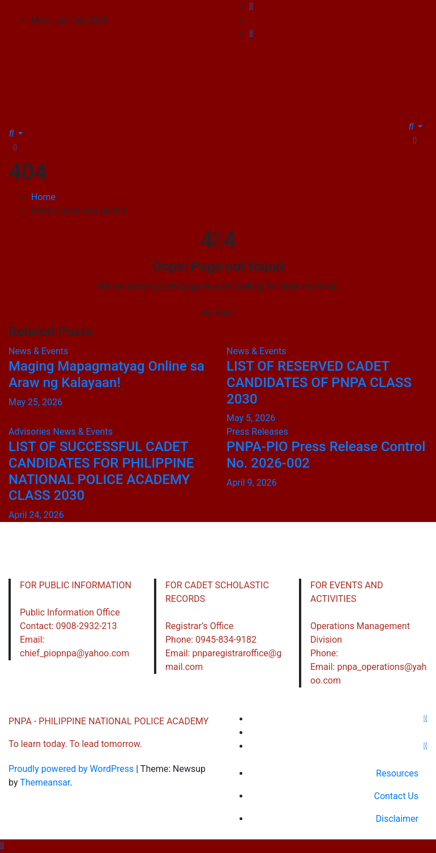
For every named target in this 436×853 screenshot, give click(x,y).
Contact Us (396, 796)
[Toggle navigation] (16, 123)
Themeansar (45, 782)
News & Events (38, 351)
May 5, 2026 (250, 418)
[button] (16, 133)
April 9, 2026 (251, 482)
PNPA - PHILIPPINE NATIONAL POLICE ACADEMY (218, 63)
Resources (397, 773)
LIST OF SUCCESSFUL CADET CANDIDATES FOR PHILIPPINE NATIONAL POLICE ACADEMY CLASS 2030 (101, 471)
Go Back (217, 312)
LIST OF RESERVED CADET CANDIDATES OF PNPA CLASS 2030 (319, 382)
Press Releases (257, 431)
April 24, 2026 (36, 515)
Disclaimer (397, 818)
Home (43, 197)
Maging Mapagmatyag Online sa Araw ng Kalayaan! (106, 374)
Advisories (30, 431)
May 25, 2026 (35, 401)
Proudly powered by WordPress (72, 768)
